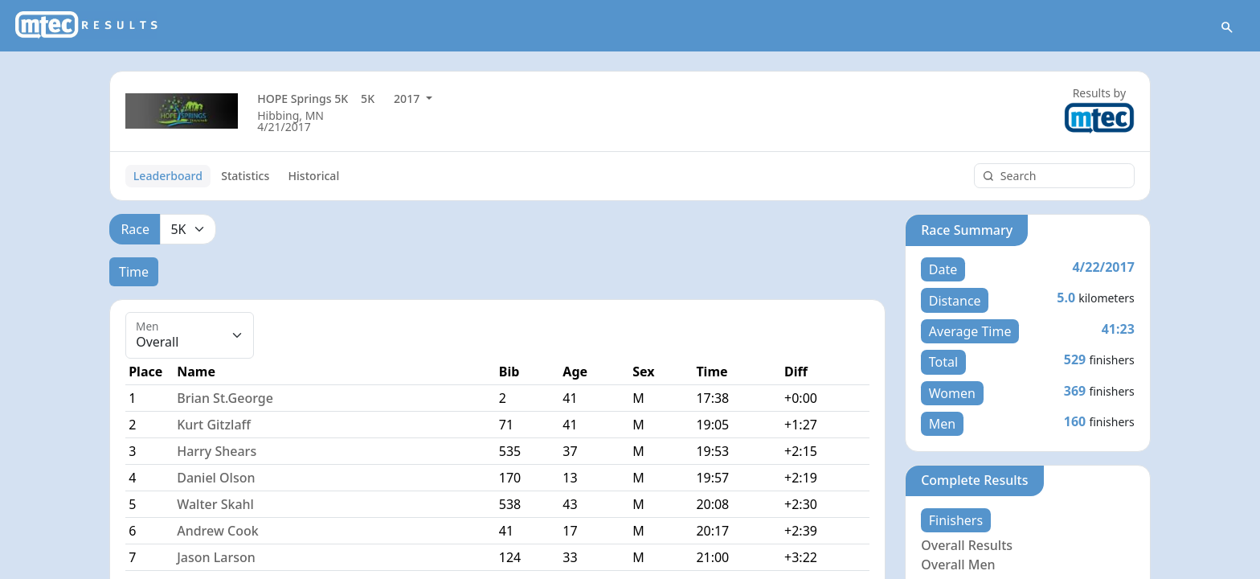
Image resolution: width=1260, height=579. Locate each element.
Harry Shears (216, 451)
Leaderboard (167, 175)
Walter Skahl (215, 504)
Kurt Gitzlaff (214, 424)
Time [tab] (134, 272)
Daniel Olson (216, 478)
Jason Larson (216, 557)
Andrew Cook (217, 531)
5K (367, 98)
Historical (314, 175)
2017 (408, 98)
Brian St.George (225, 398)
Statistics (245, 175)
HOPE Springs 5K (302, 98)
